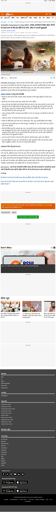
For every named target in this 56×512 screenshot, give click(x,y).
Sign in (53, 0)
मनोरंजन (35, 17)
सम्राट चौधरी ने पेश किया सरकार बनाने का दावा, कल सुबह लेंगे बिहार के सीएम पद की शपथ (10, 304)
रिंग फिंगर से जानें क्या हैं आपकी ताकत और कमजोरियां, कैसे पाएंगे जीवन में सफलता (24, 177)
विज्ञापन (2, 381)
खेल (40, 17)
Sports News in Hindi (6, 411)
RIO (51, 499)
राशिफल (48, 17)
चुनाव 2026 (7, 17)
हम (1, 379)
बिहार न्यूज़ (3, 445)
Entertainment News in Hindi (8, 408)
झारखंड (2, 465)
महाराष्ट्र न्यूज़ (3, 450)
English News (4, 387)
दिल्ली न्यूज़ (3, 441)
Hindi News (3, 22)
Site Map (6, 499)
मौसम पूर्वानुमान (4, 395)
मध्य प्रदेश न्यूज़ (4, 448)
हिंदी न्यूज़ (9, 205)
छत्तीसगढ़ (3, 461)
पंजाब (2, 456)
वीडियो (12, 17)
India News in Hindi (5, 404)
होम (1, 17)
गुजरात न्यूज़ (3, 454)
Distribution (28, 501)
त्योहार (12, 22)
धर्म (52, 17)
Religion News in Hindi (6, 417)
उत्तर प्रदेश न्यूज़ (4, 439)
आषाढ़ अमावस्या (6, 94)
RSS (47, 499)
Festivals (45, 205)
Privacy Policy (23, 499)
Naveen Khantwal (11, 30)
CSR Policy (31, 499)
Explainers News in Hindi (7, 419)
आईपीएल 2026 (24, 17)
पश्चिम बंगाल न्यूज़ (4, 443)
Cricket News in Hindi (6, 413)
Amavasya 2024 (6, 212)
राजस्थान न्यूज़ (4, 452)
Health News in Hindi (6, 421)
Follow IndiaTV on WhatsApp (28, 217)
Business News (5, 415)
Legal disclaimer (14, 499)
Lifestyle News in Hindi (6, 424)
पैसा (44, 17)
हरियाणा (2, 458)
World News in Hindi (6, 406)
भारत (17, 17)
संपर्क (2, 377)
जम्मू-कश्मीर (3, 463)
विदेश (30, 17)
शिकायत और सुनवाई (5, 383)
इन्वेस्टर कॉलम (4, 385)
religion (14, 212)
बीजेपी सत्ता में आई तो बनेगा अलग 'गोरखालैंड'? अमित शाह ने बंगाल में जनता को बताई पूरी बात (31, 304)
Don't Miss (6, 247)
